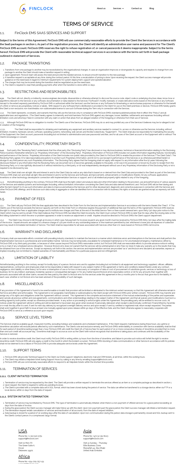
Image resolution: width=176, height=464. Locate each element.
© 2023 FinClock (88, 460)
